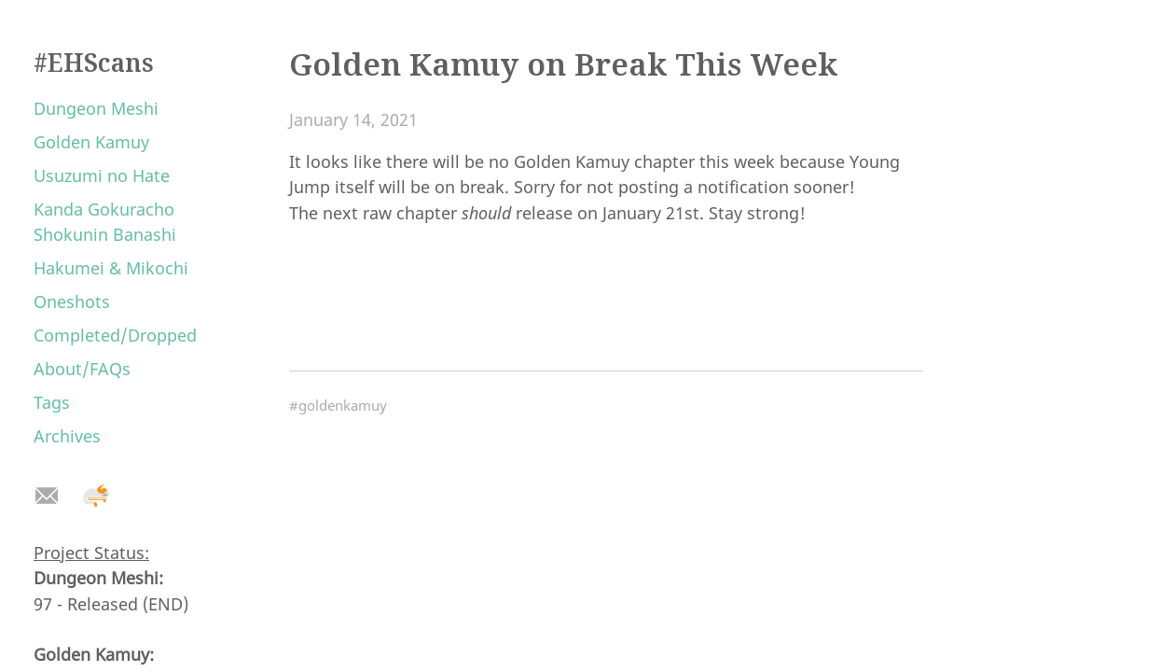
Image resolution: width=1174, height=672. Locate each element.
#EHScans (94, 62)
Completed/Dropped (115, 335)
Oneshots (72, 301)
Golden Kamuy (91, 142)
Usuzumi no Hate (102, 175)
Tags (52, 402)
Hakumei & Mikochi (111, 268)
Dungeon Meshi (96, 108)
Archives (67, 436)
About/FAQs (82, 368)
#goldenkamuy (338, 405)
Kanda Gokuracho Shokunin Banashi (105, 221)
